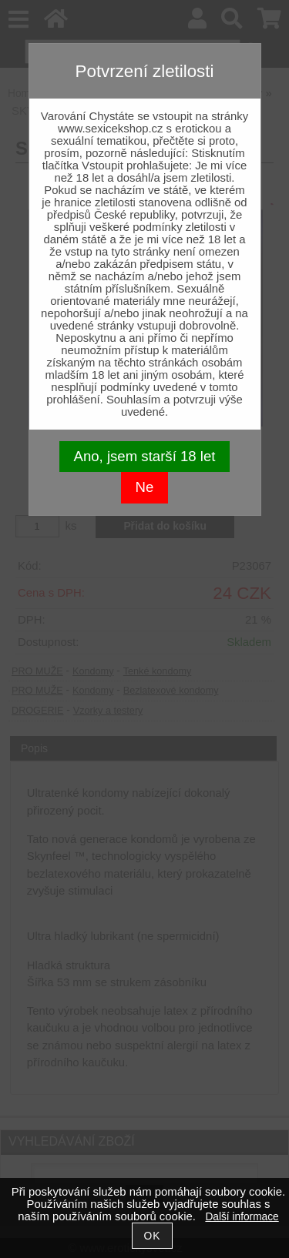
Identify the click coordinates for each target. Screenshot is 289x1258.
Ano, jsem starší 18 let (145, 456)
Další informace (241, 1217)
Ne (145, 487)
